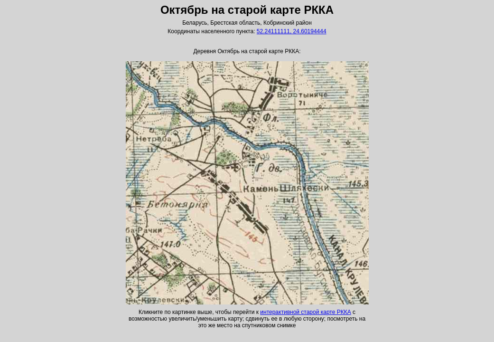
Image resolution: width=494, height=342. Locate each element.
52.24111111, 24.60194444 (291, 31)
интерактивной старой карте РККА (305, 312)
